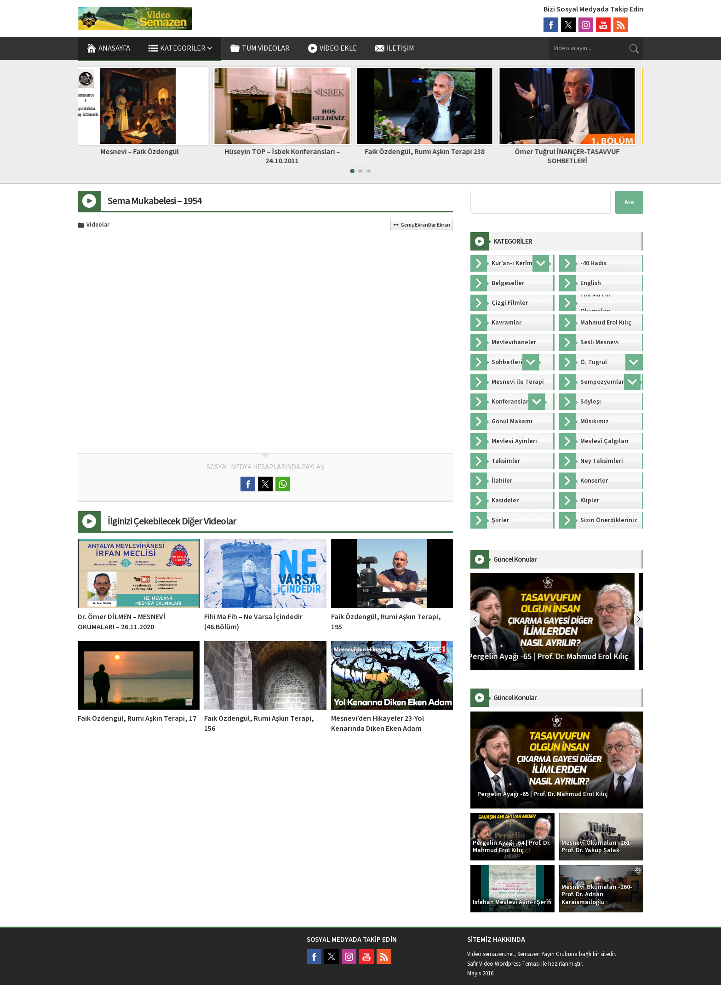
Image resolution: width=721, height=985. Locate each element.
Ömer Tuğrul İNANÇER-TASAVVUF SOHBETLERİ (574, 156)
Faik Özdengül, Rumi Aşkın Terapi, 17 (137, 718)
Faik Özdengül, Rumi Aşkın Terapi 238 (432, 152)
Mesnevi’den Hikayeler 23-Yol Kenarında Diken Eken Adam (377, 723)
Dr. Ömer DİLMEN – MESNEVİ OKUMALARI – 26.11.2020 (122, 622)
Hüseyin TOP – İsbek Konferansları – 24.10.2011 (289, 156)
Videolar (97, 225)
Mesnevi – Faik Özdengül (147, 152)
